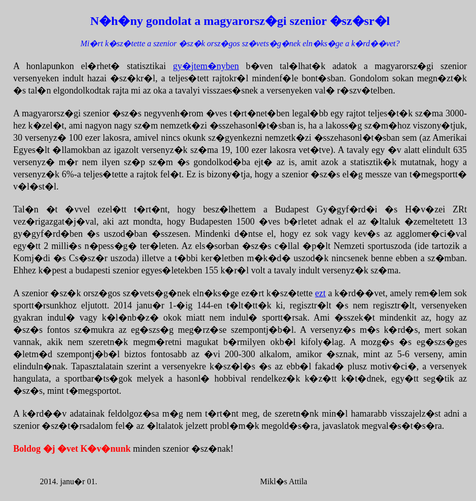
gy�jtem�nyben (206, 66)
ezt (320, 293)
